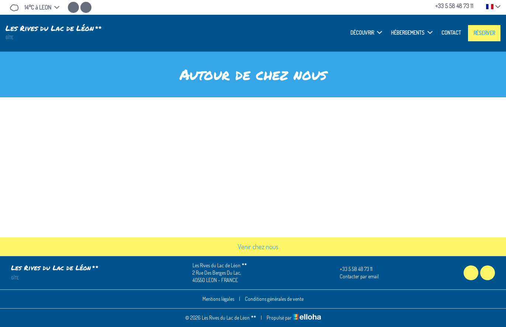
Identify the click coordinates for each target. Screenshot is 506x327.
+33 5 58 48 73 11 (351, 269)
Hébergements (412, 32)
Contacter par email (355, 276)
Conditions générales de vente (274, 299)
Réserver (484, 33)
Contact (451, 32)
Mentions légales (218, 299)
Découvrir (366, 32)
